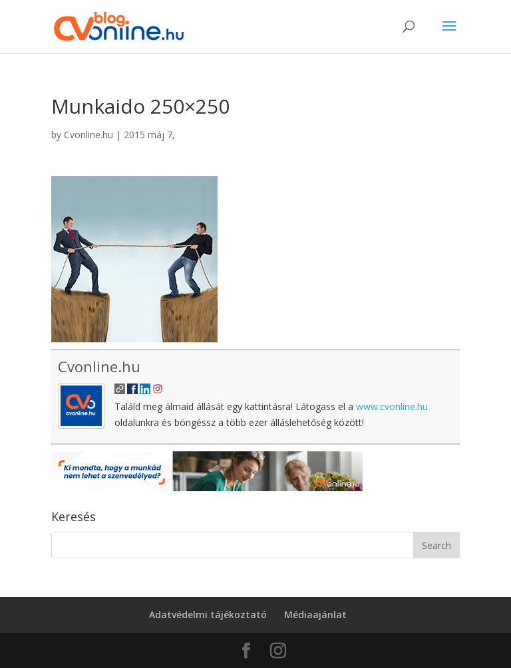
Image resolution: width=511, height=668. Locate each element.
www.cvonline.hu (392, 406)
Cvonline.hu (88, 134)
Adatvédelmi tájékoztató (208, 614)
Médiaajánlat (315, 614)
